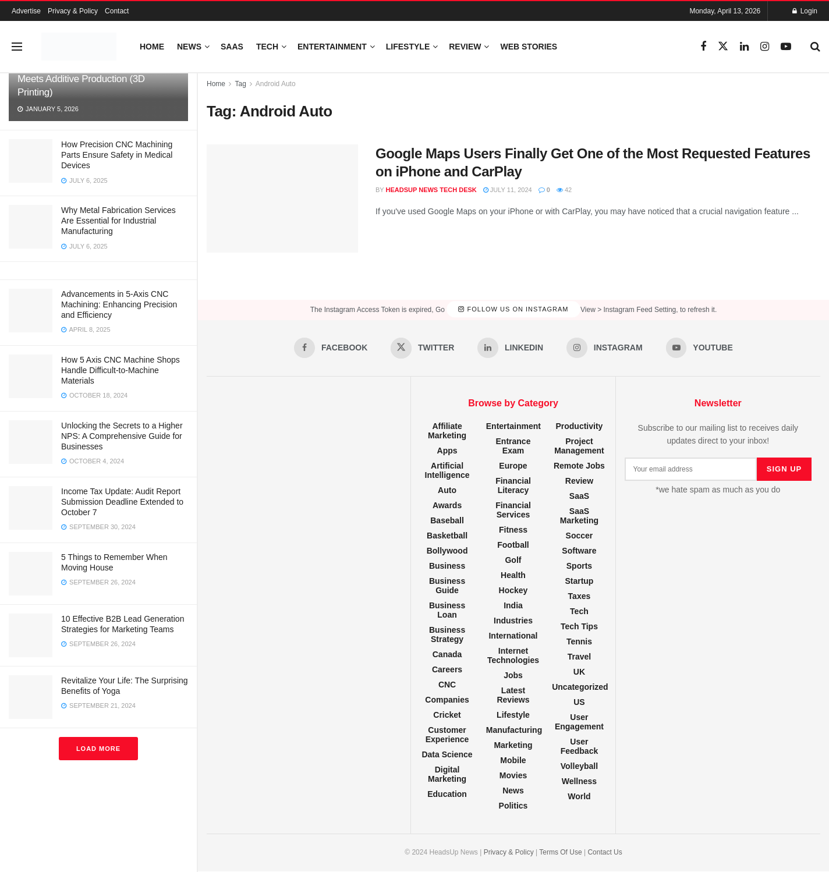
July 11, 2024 (507, 189)
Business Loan (447, 610)
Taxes (579, 596)
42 (564, 189)
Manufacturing (514, 730)
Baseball (447, 520)
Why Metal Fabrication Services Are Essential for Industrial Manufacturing (118, 220)
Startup (579, 581)
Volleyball (579, 766)
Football (513, 545)
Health (513, 575)
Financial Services (513, 510)
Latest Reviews (513, 695)
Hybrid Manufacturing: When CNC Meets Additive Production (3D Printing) (89, 79)
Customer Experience (447, 734)
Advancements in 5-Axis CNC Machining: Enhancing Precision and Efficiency (119, 304)
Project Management (579, 446)
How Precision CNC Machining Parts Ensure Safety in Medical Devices (116, 155)
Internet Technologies (513, 655)
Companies (447, 699)
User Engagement (579, 722)
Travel (579, 656)
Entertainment (332, 46)
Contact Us (604, 852)
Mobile (513, 760)
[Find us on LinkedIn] (744, 47)
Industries (513, 620)
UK (579, 671)
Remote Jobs (579, 465)
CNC (447, 684)
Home (152, 46)
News (189, 46)
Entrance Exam (513, 446)
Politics (513, 805)
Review (465, 46)
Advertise (26, 11)
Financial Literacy (513, 485)
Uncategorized (580, 687)
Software (579, 550)
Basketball (447, 535)
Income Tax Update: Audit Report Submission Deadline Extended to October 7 (122, 502)
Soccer (579, 535)
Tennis (579, 641)
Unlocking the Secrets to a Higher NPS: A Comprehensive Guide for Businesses (122, 436)
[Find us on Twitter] (723, 47)
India (513, 605)
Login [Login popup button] (804, 11)
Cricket (446, 714)
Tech (267, 46)
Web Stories (528, 46)
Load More (98, 748)
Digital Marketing (447, 774)
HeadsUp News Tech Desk (431, 189)
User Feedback (579, 746)
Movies (513, 775)
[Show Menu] (17, 46)
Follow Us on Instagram (513, 309)
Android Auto (276, 84)
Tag (240, 84)
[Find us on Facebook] (703, 47)
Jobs (513, 675)
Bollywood (447, 550)
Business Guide (447, 585)
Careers (447, 669)
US (578, 702)
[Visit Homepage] (78, 47)
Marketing (513, 745)
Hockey (513, 590)
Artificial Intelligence (447, 470)
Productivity (579, 426)
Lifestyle (408, 46)
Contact (117, 11)
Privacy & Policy (73, 11)
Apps (447, 450)
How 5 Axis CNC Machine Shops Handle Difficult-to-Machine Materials (120, 370)
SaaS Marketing (579, 515)
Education (447, 794)
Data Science (446, 754)
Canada (447, 654)
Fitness (513, 529)
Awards (447, 505)
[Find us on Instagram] (764, 47)
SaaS (232, 46)
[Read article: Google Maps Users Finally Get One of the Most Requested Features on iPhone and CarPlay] (282, 198)
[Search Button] (815, 46)
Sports (579, 565)
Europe (513, 465)
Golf (513, 560)
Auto (447, 490)
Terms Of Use (560, 852)
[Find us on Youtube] (786, 47)
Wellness (579, 781)
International (512, 635)
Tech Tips (579, 626)
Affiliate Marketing (447, 430)
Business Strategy (447, 634)
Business (447, 565)
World (579, 796)
